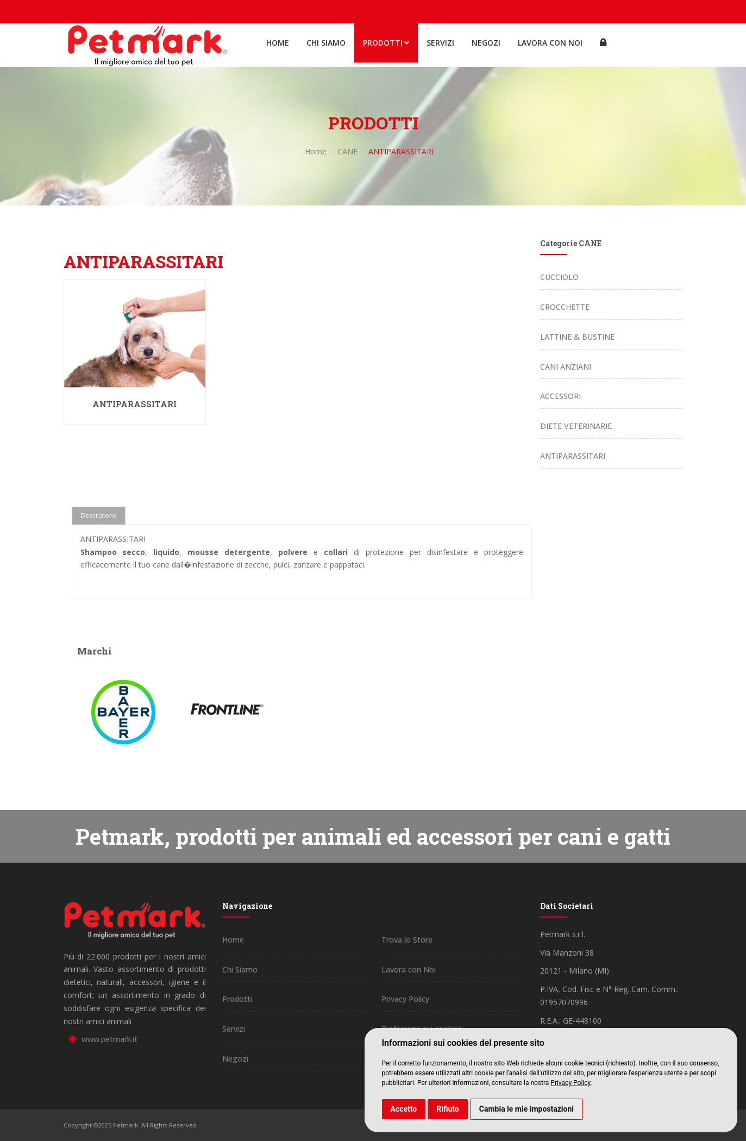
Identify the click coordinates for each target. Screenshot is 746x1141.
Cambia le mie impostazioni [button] (526, 1109)
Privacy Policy (570, 1083)
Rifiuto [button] (447, 1109)
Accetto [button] (404, 1109)
